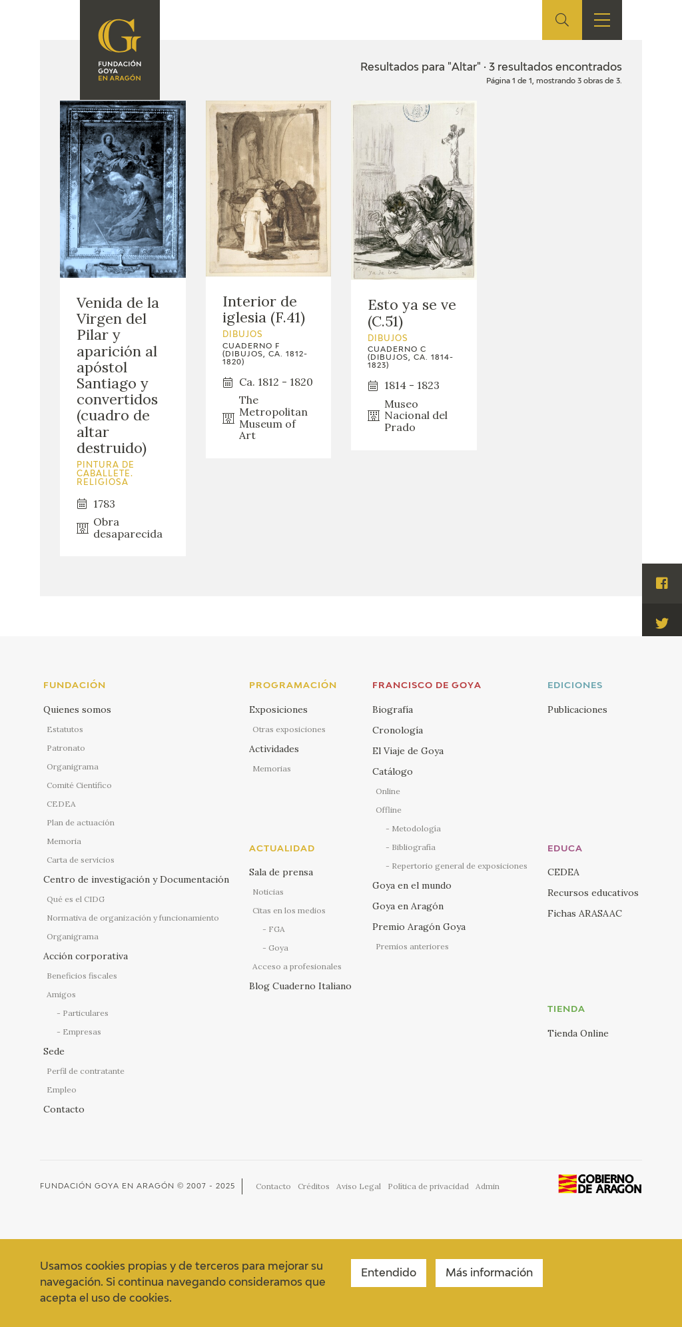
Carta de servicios (81, 860)
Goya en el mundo (412, 885)
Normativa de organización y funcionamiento (133, 918)
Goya (278, 948)
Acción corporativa (85, 956)
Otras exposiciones (289, 729)
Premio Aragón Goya (419, 927)
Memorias (271, 768)
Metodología (416, 828)
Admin (488, 1186)
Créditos (314, 1186)
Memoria (64, 841)
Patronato (66, 748)
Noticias (268, 892)
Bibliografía (414, 847)
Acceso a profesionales (297, 966)
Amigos (61, 994)
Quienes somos (77, 709)
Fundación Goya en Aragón (107, 1186)
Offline (389, 810)
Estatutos (65, 729)
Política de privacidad (428, 1186)
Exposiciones (278, 709)
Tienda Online (578, 1033)
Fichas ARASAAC (584, 913)
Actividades (274, 749)
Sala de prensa (281, 872)
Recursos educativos (593, 893)
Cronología (397, 730)
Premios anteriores (412, 946)
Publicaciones (577, 709)
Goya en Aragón (408, 906)
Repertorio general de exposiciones (459, 866)
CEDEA (61, 804)
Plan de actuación (81, 822)
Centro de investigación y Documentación (136, 879)
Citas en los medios (289, 910)
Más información (489, 1273)
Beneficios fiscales (82, 976)
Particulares (86, 1013)
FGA (276, 929)
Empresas (82, 1032)
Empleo (62, 1090)
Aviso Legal (358, 1186)
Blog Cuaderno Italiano (300, 986)
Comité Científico (79, 785)
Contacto (64, 1109)
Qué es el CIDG (76, 899)
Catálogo (392, 771)
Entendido (388, 1273)
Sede (54, 1051)
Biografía (392, 709)
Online (388, 791)
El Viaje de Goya (408, 751)
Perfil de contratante (86, 1071)
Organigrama (73, 766)
